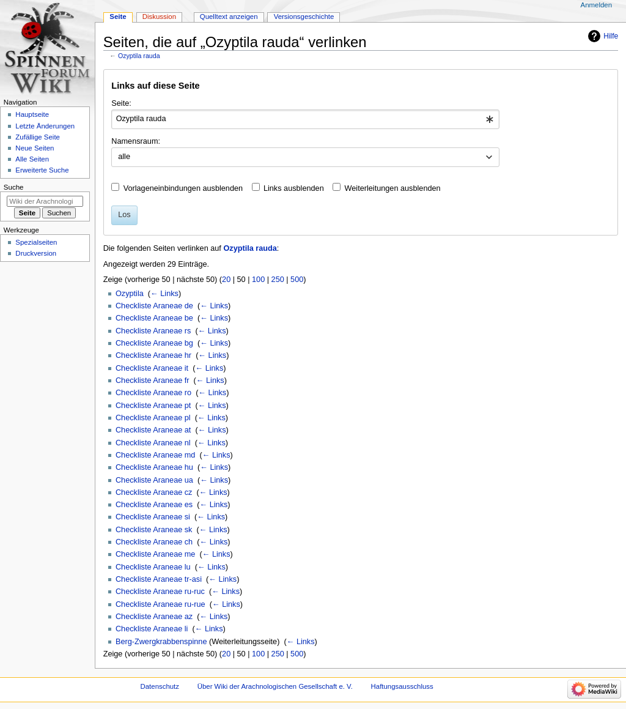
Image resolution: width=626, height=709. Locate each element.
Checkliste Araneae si (153, 517)
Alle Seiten (32, 159)
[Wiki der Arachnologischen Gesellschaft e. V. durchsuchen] (45, 201)
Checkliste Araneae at (153, 430)
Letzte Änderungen (45, 126)
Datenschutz (160, 686)
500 (296, 279)
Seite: (121, 103)
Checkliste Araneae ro (153, 392)
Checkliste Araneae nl (153, 443)
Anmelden (597, 5)
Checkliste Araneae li (152, 629)
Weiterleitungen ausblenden (393, 188)
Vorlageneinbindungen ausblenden (183, 188)
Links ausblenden (293, 188)
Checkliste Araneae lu (153, 567)
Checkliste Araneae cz (154, 492)
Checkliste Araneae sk (154, 529)
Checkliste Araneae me (155, 554)
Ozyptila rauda (139, 55)
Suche (14, 187)
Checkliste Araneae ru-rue (160, 604)
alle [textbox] (124, 156)
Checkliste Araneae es (154, 504)
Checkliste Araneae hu (154, 467)
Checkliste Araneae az (154, 616)
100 (258, 279)
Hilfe (610, 36)
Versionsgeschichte (304, 16)
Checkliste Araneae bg (154, 343)
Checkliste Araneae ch (154, 542)
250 (277, 279)
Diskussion (159, 16)
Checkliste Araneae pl (153, 418)
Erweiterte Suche (41, 170)
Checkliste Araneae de (154, 306)
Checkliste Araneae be (154, 318)
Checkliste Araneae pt (153, 405)
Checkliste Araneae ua (154, 480)
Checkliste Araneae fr (153, 380)
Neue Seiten (34, 148)
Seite (117, 16)
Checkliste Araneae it (152, 368)
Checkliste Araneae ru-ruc (160, 591)
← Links (164, 293)
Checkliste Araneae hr (153, 355)
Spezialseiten (36, 242)
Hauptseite (32, 114)
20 (226, 279)
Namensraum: (135, 141)
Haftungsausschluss (402, 686)
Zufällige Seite (37, 137)
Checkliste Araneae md (155, 455)
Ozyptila (130, 293)
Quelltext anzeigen (229, 16)
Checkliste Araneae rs (153, 331)
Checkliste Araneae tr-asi (159, 579)
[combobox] (305, 119)
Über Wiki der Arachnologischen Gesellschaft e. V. (275, 686)
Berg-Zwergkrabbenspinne (161, 641)
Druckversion (35, 253)
